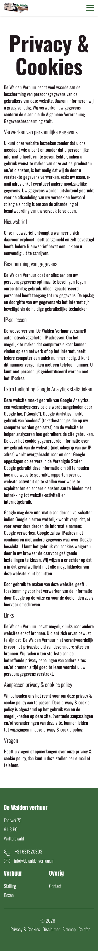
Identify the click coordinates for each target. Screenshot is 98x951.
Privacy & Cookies (25, 929)
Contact (55, 885)
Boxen (9, 895)
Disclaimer (51, 929)
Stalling (10, 885)
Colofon (84, 929)
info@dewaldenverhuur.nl (34, 860)
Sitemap (69, 929)
